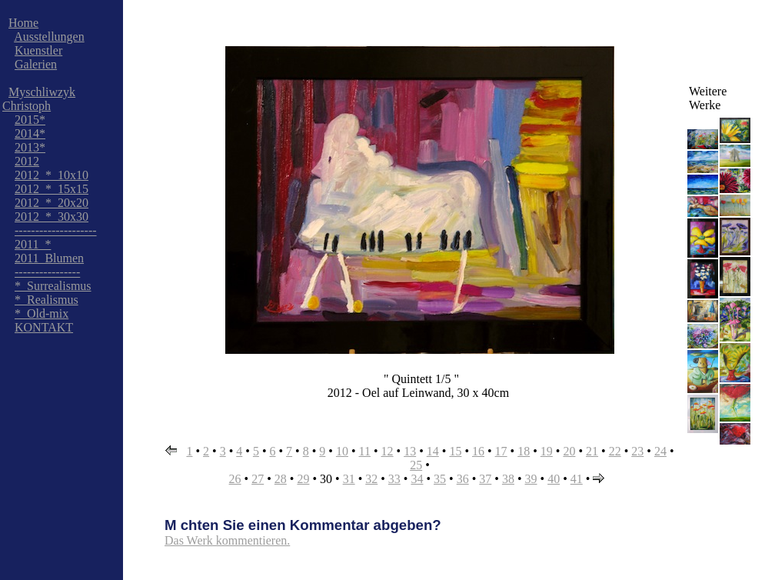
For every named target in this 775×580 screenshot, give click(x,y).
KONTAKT (44, 327)
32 (371, 478)
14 (433, 451)
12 (387, 451)
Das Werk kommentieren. (227, 540)
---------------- (47, 271)
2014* (30, 133)
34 (417, 478)
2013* (30, 147)
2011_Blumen (49, 258)
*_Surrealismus (53, 285)
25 (416, 465)
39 (531, 478)
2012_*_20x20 (51, 202)
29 (303, 478)
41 (576, 478)
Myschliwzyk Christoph (38, 98)
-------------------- (56, 230)
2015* (30, 119)
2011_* (33, 244)
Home (23, 22)
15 (455, 451)
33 (394, 478)
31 (349, 478)
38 (508, 478)
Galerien (36, 64)
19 (547, 451)
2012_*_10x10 (51, 175)
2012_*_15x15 (51, 188)
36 (463, 478)
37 (485, 478)
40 (553, 478)
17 (501, 451)
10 (342, 451)
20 (569, 451)
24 (660, 451)
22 (615, 451)
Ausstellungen (49, 36)
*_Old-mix (41, 313)
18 (523, 451)
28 (280, 478)
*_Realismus (46, 299)
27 (257, 478)
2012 (27, 161)
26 (235, 478)
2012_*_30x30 (51, 216)
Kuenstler (38, 50)
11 (365, 451)
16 (478, 451)
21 (592, 451)
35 (440, 478)
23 (637, 451)
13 (410, 451)
